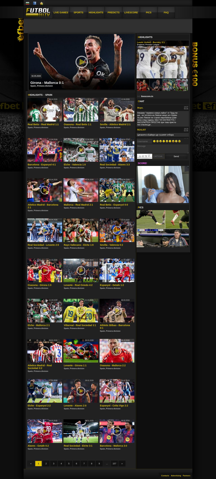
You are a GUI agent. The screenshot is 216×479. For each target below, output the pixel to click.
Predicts (114, 12)
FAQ (166, 12)
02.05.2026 (36, 76)
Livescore (131, 12)
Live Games (61, 12)
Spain (48, 95)
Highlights (96, 12)
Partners (186, 476)
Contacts (165, 476)
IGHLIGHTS (145, 37)
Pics (149, 12)
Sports (78, 12)
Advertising (176, 476)
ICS (140, 207)
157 (114, 463)
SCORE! (142, 163)
